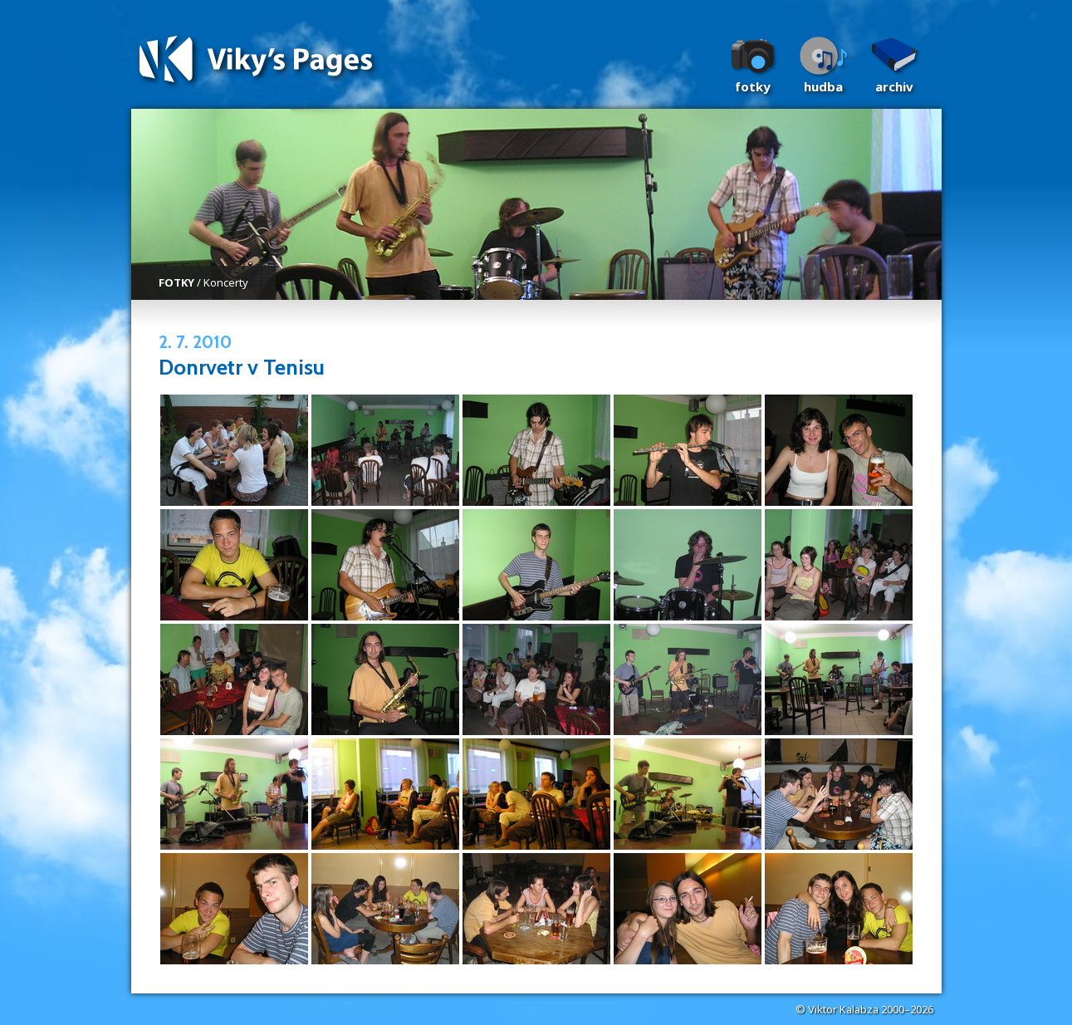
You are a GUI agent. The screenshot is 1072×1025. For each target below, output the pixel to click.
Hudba (823, 86)
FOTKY (176, 282)
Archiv (894, 86)
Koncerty (225, 282)
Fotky (753, 86)
